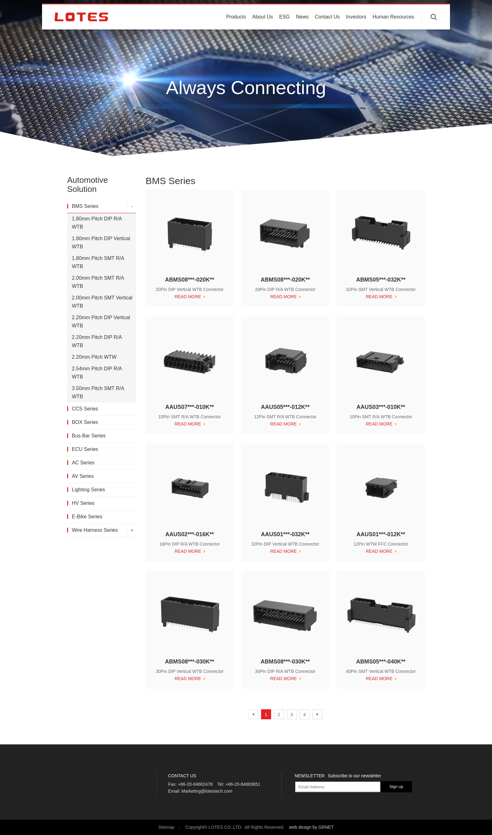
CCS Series (84, 408)
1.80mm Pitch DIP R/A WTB (96, 223)
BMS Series (84, 206)
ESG (284, 29)
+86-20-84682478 (195, 784)
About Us (262, 29)
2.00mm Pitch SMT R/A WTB (97, 282)
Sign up (396, 786)
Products (236, 29)
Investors (356, 29)
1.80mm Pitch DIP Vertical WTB (100, 242)
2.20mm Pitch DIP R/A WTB (96, 341)
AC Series (82, 462)
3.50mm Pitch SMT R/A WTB (97, 392)
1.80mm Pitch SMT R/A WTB (97, 262)
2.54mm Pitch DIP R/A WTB (96, 372)
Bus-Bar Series (88, 435)
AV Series (82, 476)
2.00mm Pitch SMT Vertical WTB (101, 302)
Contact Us (327, 29)
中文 (436, 9)
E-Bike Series (86, 516)
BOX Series (84, 422)
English (418, 9)
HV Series (82, 503)
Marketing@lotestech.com (207, 791)
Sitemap (166, 827)
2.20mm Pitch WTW (93, 357)
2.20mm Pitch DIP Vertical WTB (100, 321)
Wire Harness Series (94, 530)
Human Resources (393, 29)
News (302, 29)
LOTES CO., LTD (81, 29)
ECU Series (84, 449)
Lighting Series (87, 489)
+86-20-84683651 (242, 784)
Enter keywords (433, 29)
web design (300, 827)
